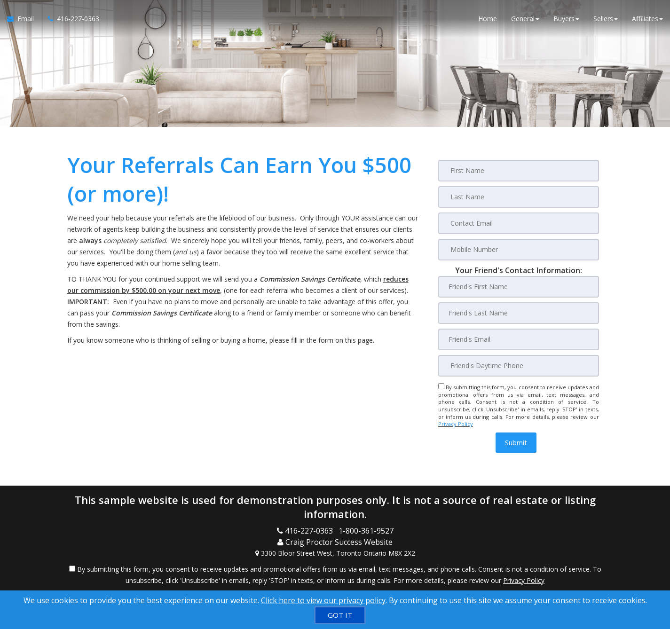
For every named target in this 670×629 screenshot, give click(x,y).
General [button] (525, 18)
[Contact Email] (518, 223)
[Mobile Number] (518, 249)
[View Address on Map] (335, 552)
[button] (516, 442)
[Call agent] (70, 19)
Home (487, 18)
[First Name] (518, 170)
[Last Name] (518, 197)
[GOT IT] (340, 615)
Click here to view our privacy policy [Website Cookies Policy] (323, 600)
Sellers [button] (605, 18)
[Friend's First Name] (518, 287)
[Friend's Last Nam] (518, 313)
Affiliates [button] (647, 18)
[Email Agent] (24, 19)
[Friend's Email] (518, 339)
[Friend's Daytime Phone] (518, 366)
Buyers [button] (566, 18)
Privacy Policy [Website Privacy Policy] (455, 423)
